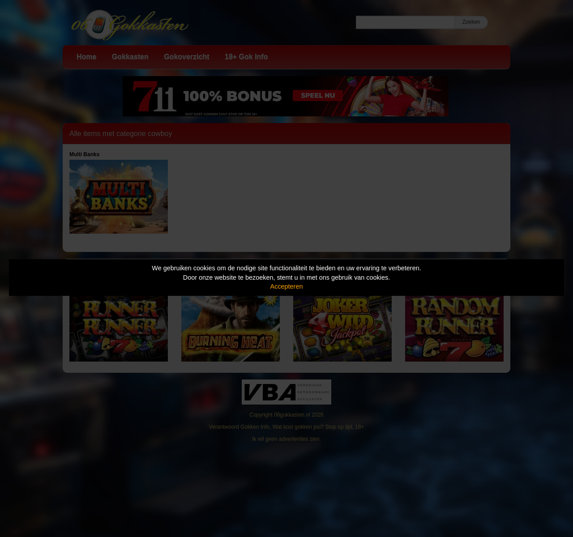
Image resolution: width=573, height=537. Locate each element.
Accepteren (286, 286)
